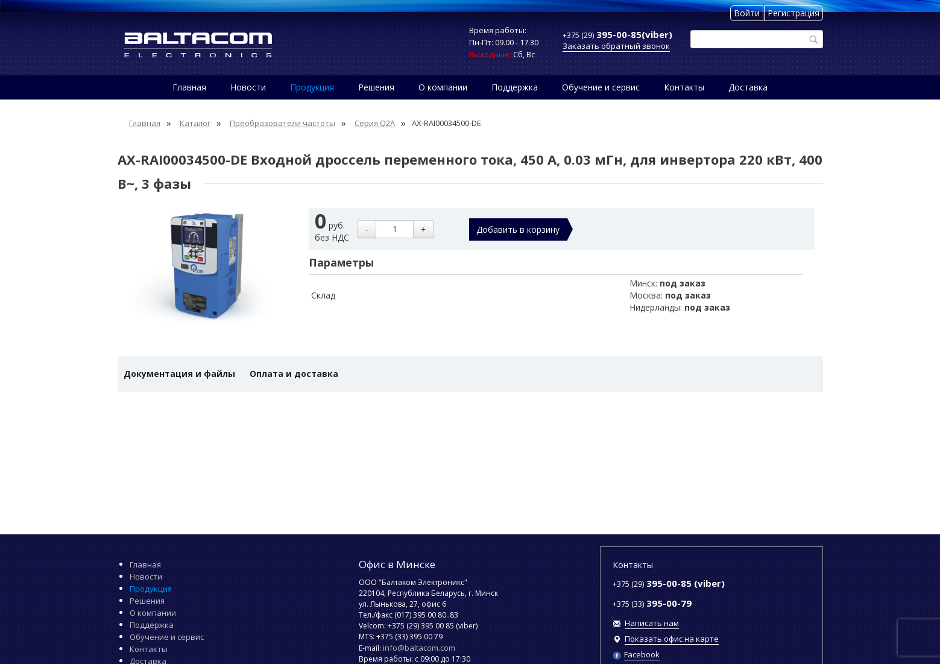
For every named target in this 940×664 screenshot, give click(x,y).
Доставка (748, 87)
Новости (248, 87)
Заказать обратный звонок (616, 45)
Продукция (312, 87)
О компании (442, 87)
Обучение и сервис (601, 87)
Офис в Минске (397, 564)
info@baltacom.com (419, 647)
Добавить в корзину (518, 229)
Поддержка (514, 87)
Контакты (684, 87)
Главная (189, 87)
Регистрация (793, 13)
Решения (376, 87)
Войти (747, 13)
